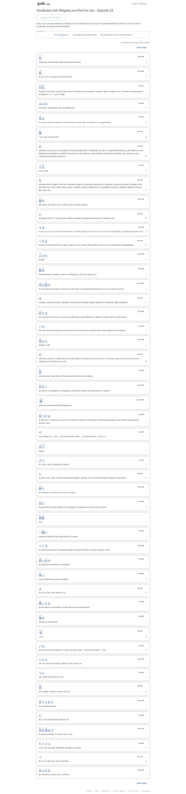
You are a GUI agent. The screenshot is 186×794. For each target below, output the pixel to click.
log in (44, 23)
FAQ (96, 791)
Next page (141, 47)
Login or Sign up (139, 3)
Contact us (105, 791)
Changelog (145, 791)
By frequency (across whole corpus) (116, 34)
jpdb (41, 3)
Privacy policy (118, 791)
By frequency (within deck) (85, 34)
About (89, 791)
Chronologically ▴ (61, 34)
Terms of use (132, 791)
